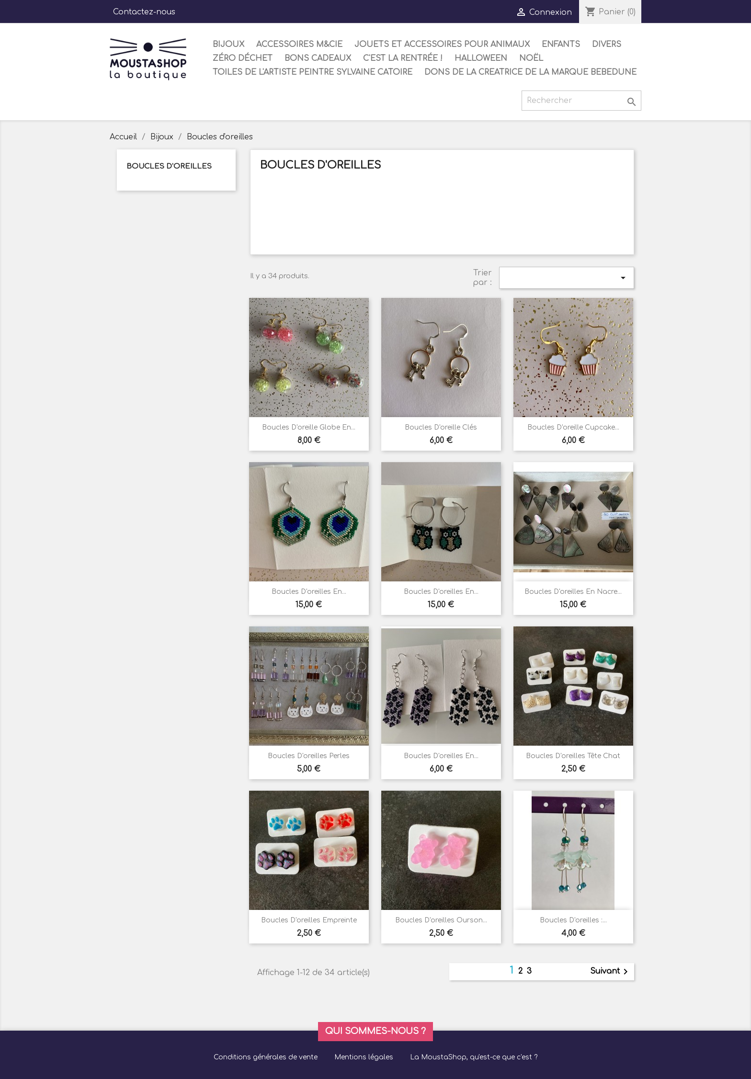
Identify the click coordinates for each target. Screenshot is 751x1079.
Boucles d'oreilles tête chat (573, 756)
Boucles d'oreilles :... (573, 920)
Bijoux (228, 44)
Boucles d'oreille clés (441, 427)
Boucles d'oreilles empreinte (309, 920)
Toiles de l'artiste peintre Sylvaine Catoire (312, 72)
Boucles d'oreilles (169, 166)
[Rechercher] (581, 101)
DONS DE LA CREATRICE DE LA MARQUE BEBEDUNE (530, 72)
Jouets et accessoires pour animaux (442, 44)
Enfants (561, 44)
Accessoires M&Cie (299, 44)
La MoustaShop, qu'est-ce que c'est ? (473, 1057)
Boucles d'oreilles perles (309, 756)
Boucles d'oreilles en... (309, 591)
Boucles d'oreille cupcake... (573, 427)
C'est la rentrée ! (403, 58)
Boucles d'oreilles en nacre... (573, 591)
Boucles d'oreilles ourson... (441, 920)
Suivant (610, 971)
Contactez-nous (144, 12)
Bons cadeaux (317, 58)
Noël (531, 58)
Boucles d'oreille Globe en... (308, 427)
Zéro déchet (243, 58)
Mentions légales (363, 1057)
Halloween (481, 58)
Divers (606, 44)
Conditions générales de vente (266, 1057)
